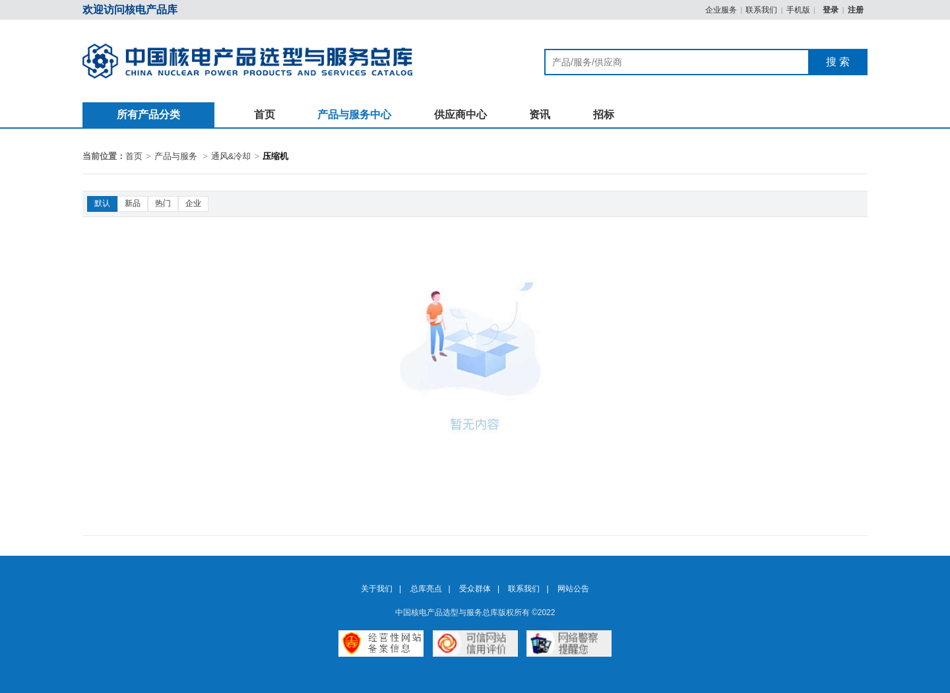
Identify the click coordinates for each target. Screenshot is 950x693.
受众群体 (475, 588)
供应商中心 (460, 114)
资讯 (539, 114)
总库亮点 (426, 588)
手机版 (798, 10)
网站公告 (573, 588)
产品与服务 (175, 156)
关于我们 (377, 588)
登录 (831, 10)
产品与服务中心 (354, 114)
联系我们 (761, 10)
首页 (264, 114)
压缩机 (275, 156)
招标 (603, 114)
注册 (856, 10)
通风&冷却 (231, 156)
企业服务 (721, 10)
